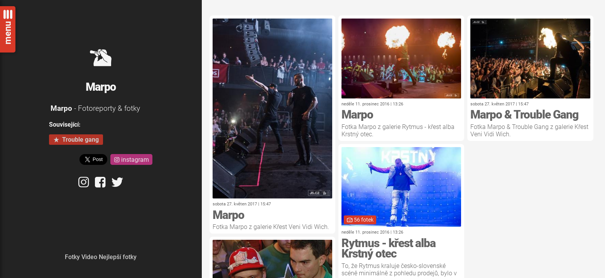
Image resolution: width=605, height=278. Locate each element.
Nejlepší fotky (118, 257)
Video (89, 257)
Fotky (72, 257)
